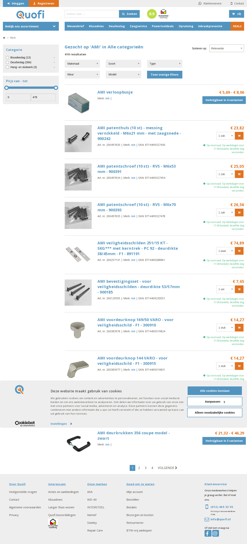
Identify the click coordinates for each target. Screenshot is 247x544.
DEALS (237, 26)
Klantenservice (212, 3)
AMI (107, 98)
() (239, 14)
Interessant (57, 484)
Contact (239, 3)
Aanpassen (215, 518)
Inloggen (18, 3)
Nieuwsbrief (75, 26)
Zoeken (132, 14)
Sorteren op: (199, 48)
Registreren (46, 3)
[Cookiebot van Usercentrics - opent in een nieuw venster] (25, 540)
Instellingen (59, 540)
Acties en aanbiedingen (63, 492)
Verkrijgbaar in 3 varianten (224, 404)
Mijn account (134, 492)
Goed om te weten (140, 484)
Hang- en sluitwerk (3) (23, 67)
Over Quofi (17, 484)
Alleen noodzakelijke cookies (215, 528)
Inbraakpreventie (210, 26)
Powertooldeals (163, 26)
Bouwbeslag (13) (20, 57)
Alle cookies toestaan (214, 507)
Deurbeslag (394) (20, 62)
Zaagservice (138, 26)
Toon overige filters (164, 74)
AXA (89, 492)
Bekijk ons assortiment (22, 26)
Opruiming (186, 26)
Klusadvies (96, 26)
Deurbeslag (117, 26)
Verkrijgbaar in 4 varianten (224, 100)
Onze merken (97, 484)
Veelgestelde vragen (23, 492)
